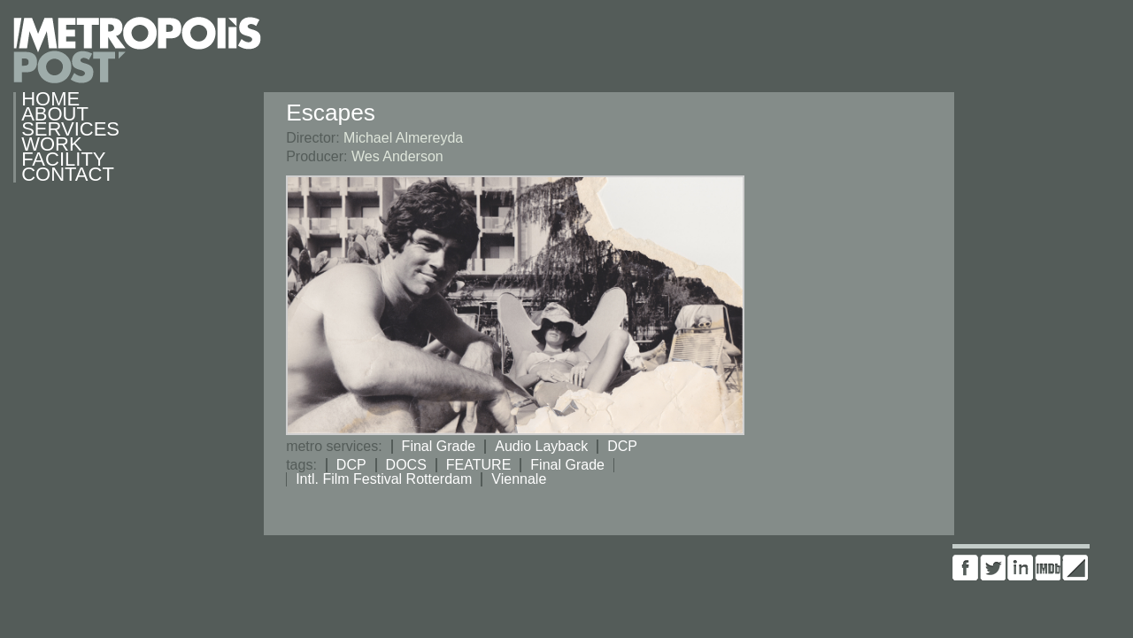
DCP (622, 446)
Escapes (330, 112)
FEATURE (478, 464)
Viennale (518, 478)
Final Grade (439, 446)
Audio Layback (541, 446)
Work (51, 144)
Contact (67, 175)
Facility (63, 159)
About (55, 114)
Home (50, 99)
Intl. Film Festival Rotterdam (384, 478)
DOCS (406, 464)
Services (67, 129)
